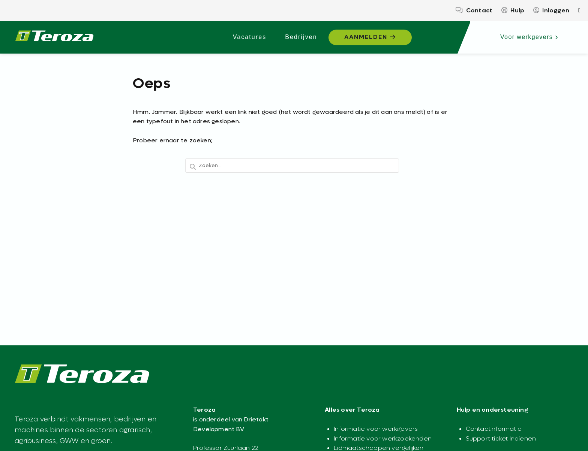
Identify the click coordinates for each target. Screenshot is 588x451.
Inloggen (551, 10)
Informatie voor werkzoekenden (383, 438)
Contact (474, 10)
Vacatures (250, 37)
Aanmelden (370, 37)
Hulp (512, 10)
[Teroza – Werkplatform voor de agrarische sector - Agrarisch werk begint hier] (54, 37)
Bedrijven (301, 37)
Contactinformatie (494, 429)
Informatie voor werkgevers (376, 429)
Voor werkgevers (529, 37)
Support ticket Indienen (501, 438)
